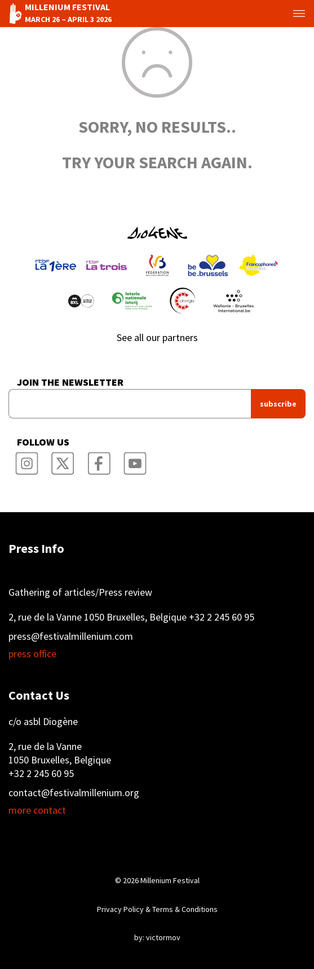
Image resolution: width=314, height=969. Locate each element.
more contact (37, 810)
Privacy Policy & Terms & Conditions (157, 909)
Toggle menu (291, 13)
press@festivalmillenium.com (70, 636)
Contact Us (38, 695)
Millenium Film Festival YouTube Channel (134, 460)
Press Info (36, 548)
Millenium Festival (170, 880)
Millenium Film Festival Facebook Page (98, 460)
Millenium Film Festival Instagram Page (26, 460)
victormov (163, 937)
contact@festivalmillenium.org (73, 792)
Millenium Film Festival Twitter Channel (62, 460)
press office (32, 654)
